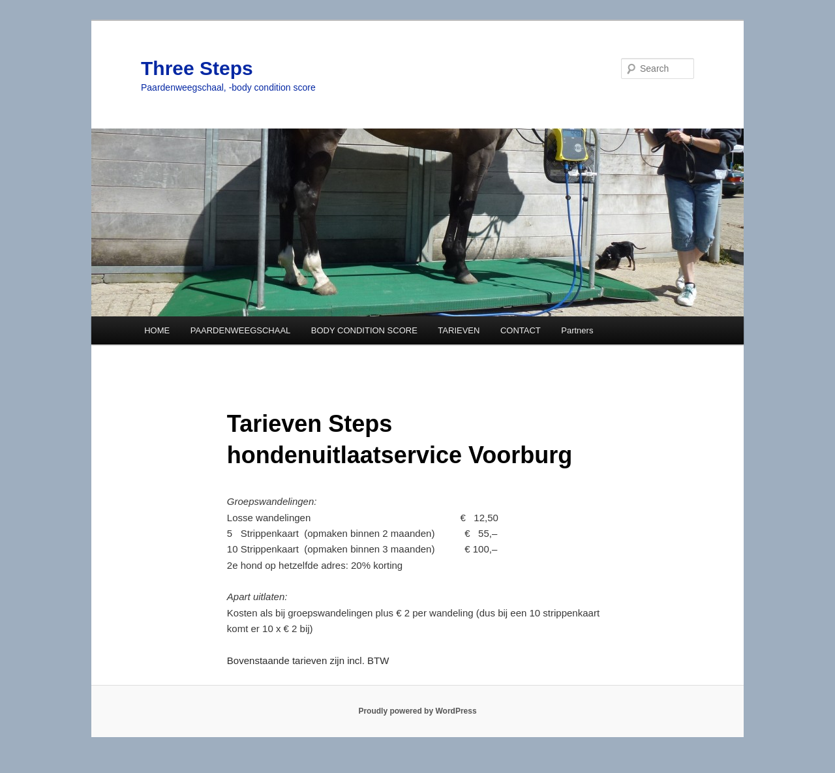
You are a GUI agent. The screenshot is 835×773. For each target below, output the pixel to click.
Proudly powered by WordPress (417, 711)
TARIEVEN (458, 330)
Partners (577, 330)
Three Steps (197, 68)
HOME (157, 330)
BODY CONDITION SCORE (364, 330)
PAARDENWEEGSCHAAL (240, 330)
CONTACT (520, 330)
